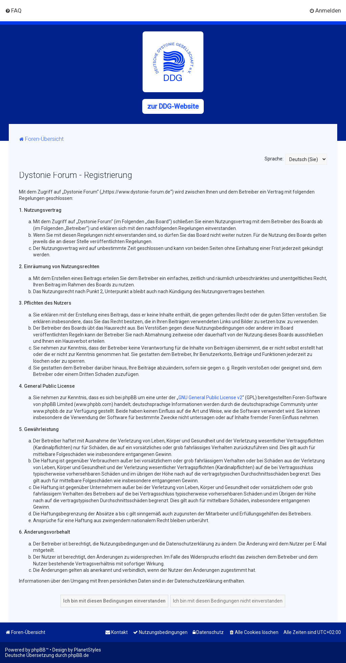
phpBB (38, 650)
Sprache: (274, 158)
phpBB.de (78, 655)
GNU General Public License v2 (210, 397)
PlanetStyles (87, 650)
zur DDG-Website (173, 106)
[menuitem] (13, 10)
